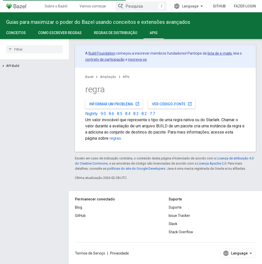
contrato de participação (105, 59)
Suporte (175, 207)
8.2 (144, 113)
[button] (34, 66)
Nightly (91, 113)
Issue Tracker (179, 216)
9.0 (103, 113)
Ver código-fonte (172, 103)
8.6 (111, 113)
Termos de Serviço (90, 253)
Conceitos (16, 33)
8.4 (127, 113)
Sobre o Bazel (56, 6)
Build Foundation (102, 53)
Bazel (89, 77)
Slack (173, 224)
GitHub (219, 6)
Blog (78, 207)
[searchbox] (34, 49)
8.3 (136, 113)
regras (115, 138)
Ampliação (108, 77)
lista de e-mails (220, 53)
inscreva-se (137, 59)
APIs (126, 77)
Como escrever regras (60, 33)
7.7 (152, 113)
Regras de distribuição (115, 33)
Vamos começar (93, 6)
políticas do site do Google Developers (136, 168)
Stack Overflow (181, 232)
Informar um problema (114, 103)
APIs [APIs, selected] (154, 33)
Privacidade (119, 253)
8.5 (119, 113)
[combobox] (141, 6)
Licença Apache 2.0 (211, 163)
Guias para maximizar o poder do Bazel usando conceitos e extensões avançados (98, 22)
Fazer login (245, 6)
